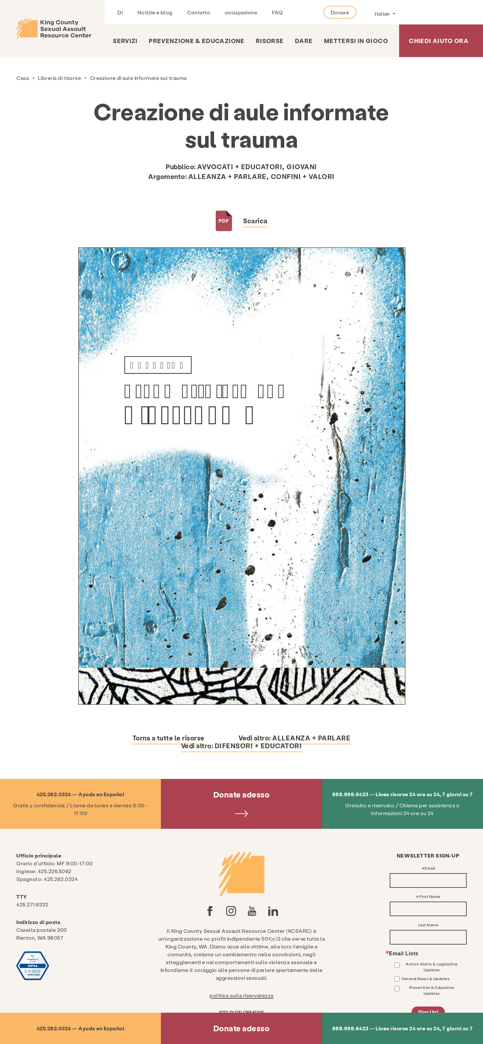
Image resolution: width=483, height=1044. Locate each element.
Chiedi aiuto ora (439, 40)
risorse (270, 40)
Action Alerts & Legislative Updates (432, 967)
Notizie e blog (155, 12)
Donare (340, 12)
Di (120, 12)
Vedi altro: (295, 738)
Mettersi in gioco (356, 40)
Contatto (198, 12)
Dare (304, 40)
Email (430, 868)
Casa (22, 78)
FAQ (277, 12)
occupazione (241, 12)
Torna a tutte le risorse (168, 738)
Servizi (125, 40)
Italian (383, 13)
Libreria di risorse (59, 78)
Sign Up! (428, 1012)
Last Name (428, 925)
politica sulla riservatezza (241, 995)
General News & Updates (425, 978)
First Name (430, 896)
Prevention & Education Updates (432, 990)
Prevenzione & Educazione (196, 40)
